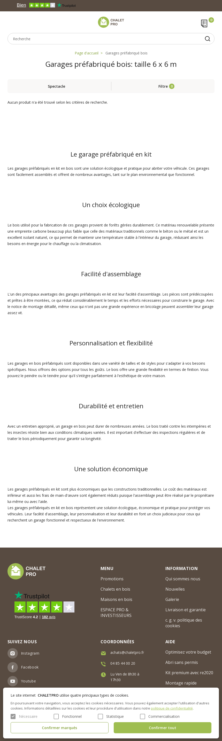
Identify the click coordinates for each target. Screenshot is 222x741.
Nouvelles (175, 589)
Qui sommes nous (182, 579)
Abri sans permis (181, 662)
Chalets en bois (115, 589)
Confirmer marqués (59, 727)
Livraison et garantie (185, 610)
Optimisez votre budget (188, 652)
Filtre (163, 86)
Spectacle (56, 86)
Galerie (172, 599)
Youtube (28, 681)
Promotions (112, 579)
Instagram (30, 653)
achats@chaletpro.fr (127, 652)
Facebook (30, 667)
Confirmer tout (162, 727)
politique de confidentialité (172, 708)
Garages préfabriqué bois (126, 53)
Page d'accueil (86, 53)
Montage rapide (181, 683)
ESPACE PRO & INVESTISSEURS (116, 612)
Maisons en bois (116, 599)
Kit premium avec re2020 (189, 672)
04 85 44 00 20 (122, 663)
